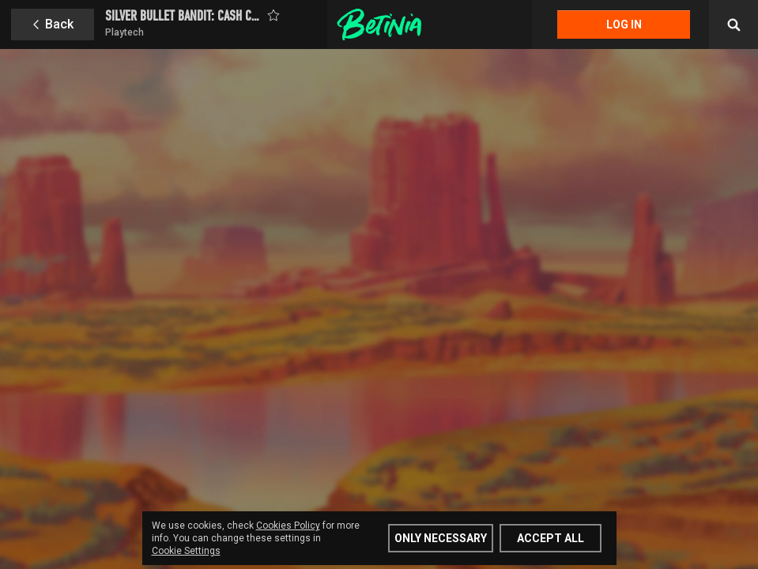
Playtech (124, 32)
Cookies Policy (288, 525)
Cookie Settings (186, 550)
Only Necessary (440, 538)
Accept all (550, 538)
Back (59, 24)
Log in (624, 24)
